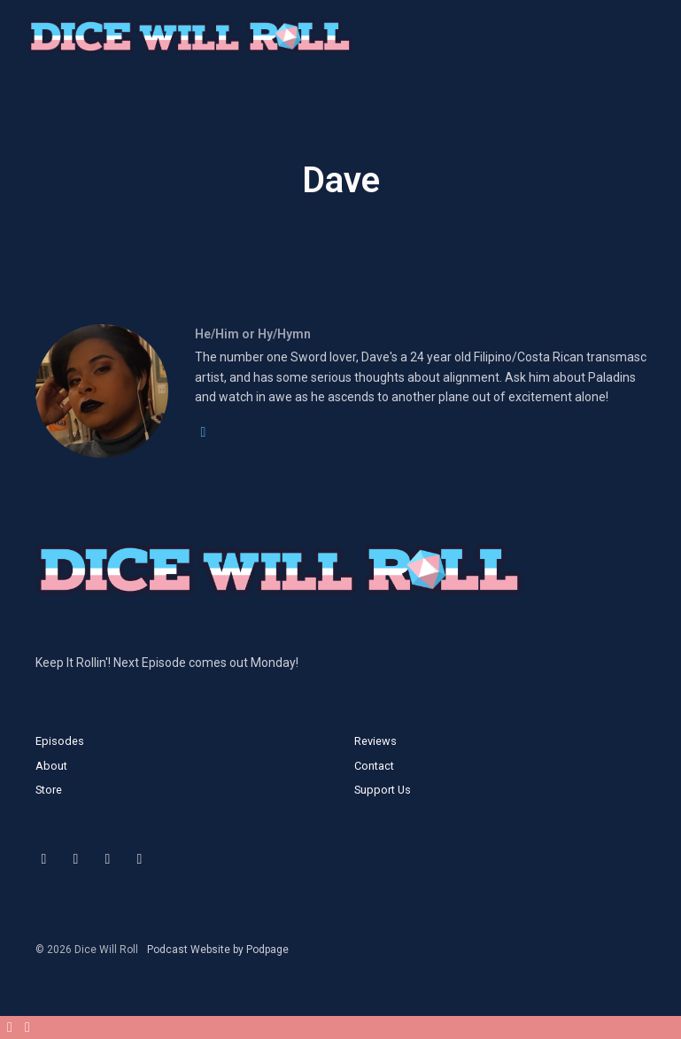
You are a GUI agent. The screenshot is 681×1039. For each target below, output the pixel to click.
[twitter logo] (204, 431)
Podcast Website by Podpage (218, 949)
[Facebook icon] (108, 859)
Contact (374, 765)
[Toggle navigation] (653, 41)
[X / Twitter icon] (44, 859)
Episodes (59, 741)
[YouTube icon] (140, 859)
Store (48, 789)
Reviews (375, 741)
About (51, 765)
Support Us (382, 789)
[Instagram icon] (76, 859)
